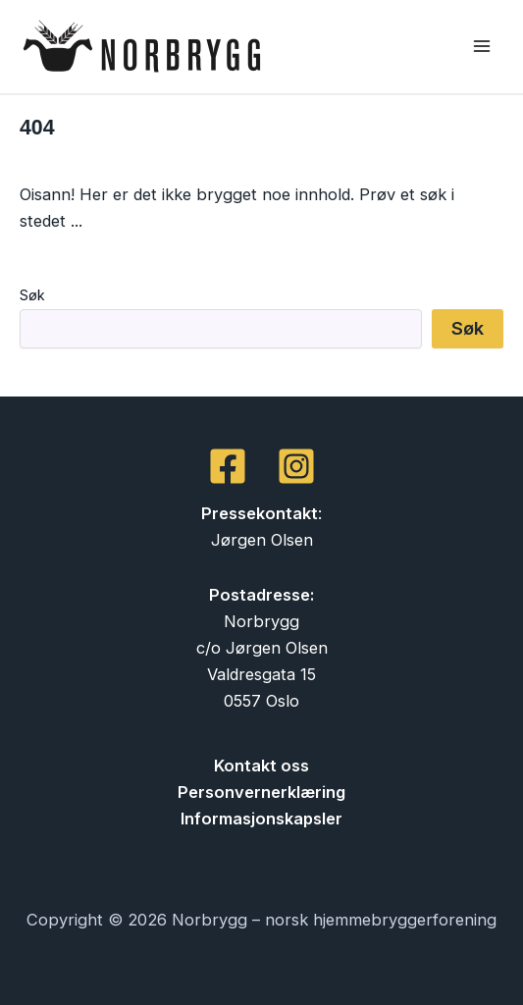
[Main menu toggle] (481, 47)
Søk (32, 295)
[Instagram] (296, 466)
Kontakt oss (261, 765)
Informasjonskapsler (261, 818)
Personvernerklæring (261, 792)
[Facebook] (227, 466)
